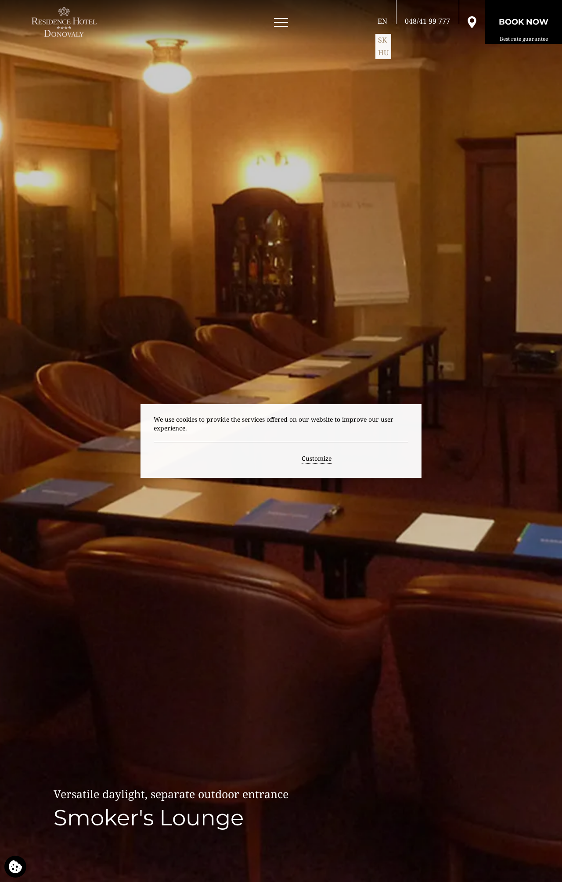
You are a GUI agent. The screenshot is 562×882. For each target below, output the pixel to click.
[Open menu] (281, 23)
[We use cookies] (15, 867)
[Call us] (427, 21)
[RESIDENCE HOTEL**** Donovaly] (65, 21)
